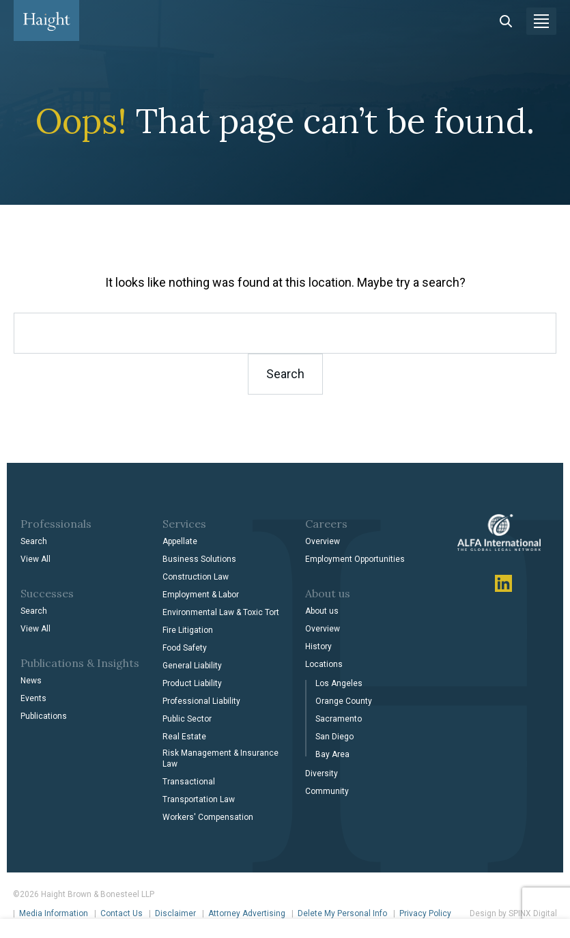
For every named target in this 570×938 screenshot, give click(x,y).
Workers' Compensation (207, 817)
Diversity (321, 773)
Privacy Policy (425, 913)
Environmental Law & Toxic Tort (220, 612)
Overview (322, 541)
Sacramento (338, 719)
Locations (324, 664)
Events (33, 698)
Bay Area (332, 754)
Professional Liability (201, 701)
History (318, 646)
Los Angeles (338, 683)
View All (35, 559)
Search (33, 541)
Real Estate (184, 736)
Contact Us (121, 913)
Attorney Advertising (246, 913)
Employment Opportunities (355, 559)
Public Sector (187, 719)
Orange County (343, 701)
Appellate (179, 541)
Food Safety (184, 648)
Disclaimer (175, 913)
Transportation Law (198, 799)
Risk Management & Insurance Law (220, 758)
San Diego (334, 736)
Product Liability (192, 683)
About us (322, 611)
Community (327, 791)
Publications (43, 716)
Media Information (53, 913)
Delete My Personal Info (342, 913)
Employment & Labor (200, 594)
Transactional (188, 781)
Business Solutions (199, 559)
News (31, 680)
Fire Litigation (187, 630)
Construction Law (195, 577)
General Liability (192, 665)
